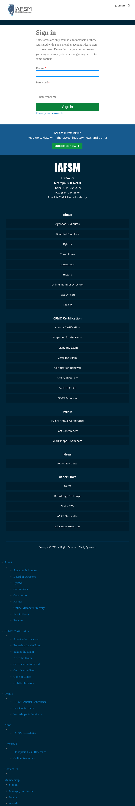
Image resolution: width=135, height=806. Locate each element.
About (67, 215)
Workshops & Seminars (67, 441)
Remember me (46, 96)
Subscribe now (65, 146)
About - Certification (67, 327)
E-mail (41, 68)
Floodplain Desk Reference (30, 752)
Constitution (67, 264)
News (67, 454)
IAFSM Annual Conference (67, 420)
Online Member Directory (67, 284)
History (67, 274)
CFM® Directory (67, 398)
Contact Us (11, 769)
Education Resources (67, 526)
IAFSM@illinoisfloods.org (71, 197)
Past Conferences (67, 431)
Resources (11, 744)
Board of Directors (67, 234)
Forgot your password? (49, 113)
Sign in (13, 784)
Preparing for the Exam (67, 337)
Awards (13, 803)
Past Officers (67, 294)
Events (67, 412)
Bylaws (67, 244)
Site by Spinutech (87, 547)
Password (43, 82)
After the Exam (67, 357)
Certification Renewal (67, 367)
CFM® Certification (67, 318)
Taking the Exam (67, 347)
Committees (67, 254)
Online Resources (24, 758)
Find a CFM (67, 506)
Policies (67, 305)
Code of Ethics (67, 388)
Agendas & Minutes (67, 224)
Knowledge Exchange (67, 496)
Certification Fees (67, 378)
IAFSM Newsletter (67, 463)
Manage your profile (21, 791)
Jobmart (120, 5)
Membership (12, 780)
